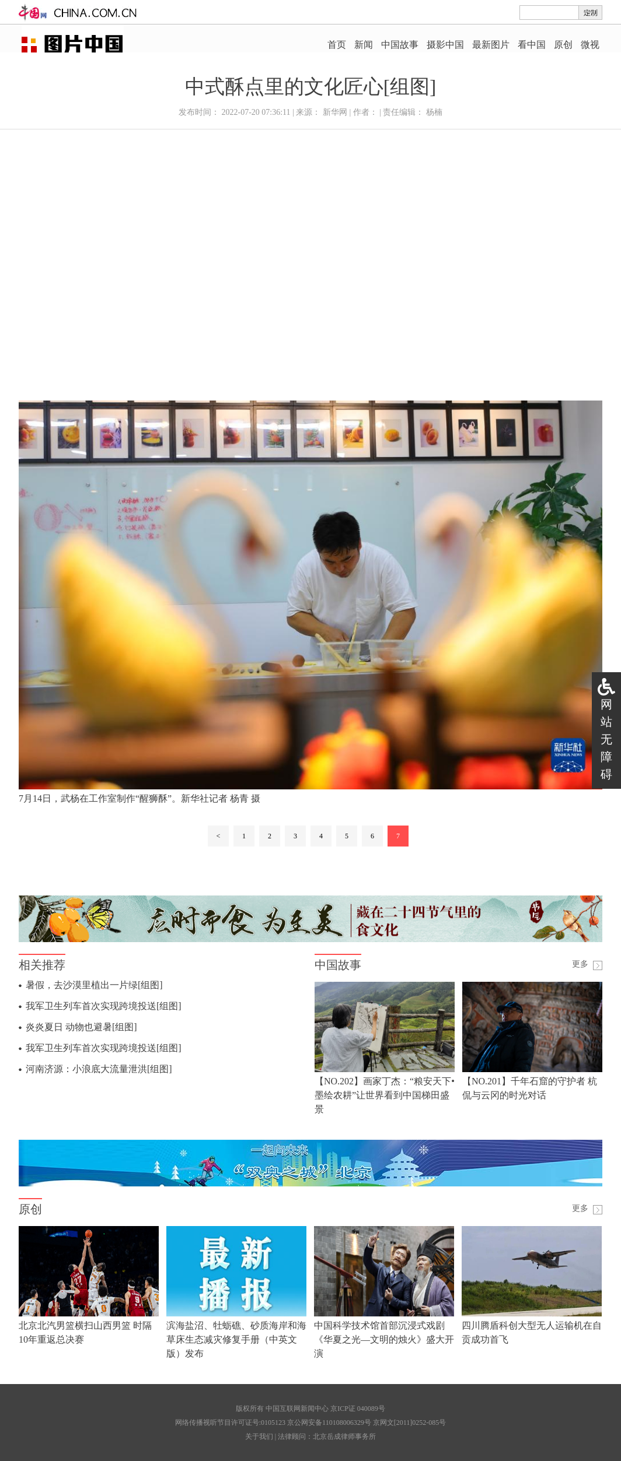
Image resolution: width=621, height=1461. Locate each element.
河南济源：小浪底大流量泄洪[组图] (99, 1069)
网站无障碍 (606, 739)
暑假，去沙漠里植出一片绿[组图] (94, 985)
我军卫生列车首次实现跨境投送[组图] (104, 1006)
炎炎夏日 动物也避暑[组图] (81, 1027)
